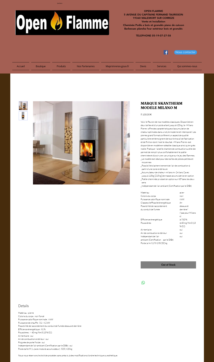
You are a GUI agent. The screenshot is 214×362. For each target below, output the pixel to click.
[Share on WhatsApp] (143, 282)
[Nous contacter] (185, 52)
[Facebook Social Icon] (166, 52)
